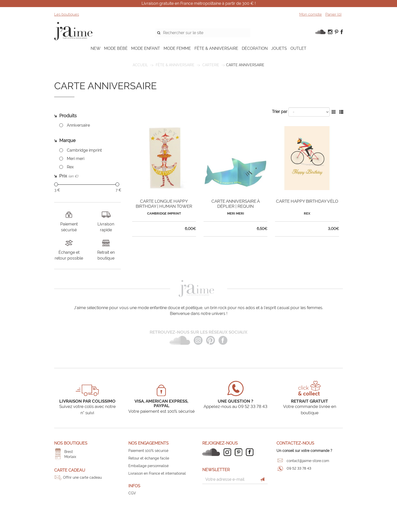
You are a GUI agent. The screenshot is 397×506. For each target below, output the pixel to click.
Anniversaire (78, 125)
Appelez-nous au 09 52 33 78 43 (235, 406)
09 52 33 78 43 (299, 468)
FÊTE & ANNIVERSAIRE (216, 48)
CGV (132, 493)
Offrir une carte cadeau (82, 477)
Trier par (279, 111)
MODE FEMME (177, 48)
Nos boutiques (70, 443)
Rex (70, 167)
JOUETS (279, 48)
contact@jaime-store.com (308, 461)
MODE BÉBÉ (116, 48)
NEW (96, 48)
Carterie (210, 65)
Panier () (333, 14)
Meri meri (75, 158)
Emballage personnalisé (148, 466)
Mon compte (310, 14)
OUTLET (298, 48)
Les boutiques (66, 14)
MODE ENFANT (145, 48)
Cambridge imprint (84, 150)
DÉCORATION (255, 48)
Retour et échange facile (148, 458)
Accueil (140, 65)
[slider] (56, 184)
